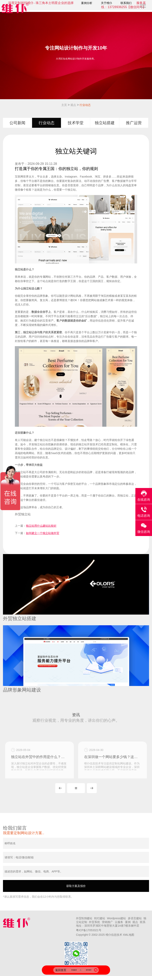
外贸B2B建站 (84, 918)
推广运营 (134, 123)
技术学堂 (76, 123)
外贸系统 (94, 922)
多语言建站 (135, 918)
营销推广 (107, 922)
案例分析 (86, 3)
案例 (128, 922)
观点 (73, 105)
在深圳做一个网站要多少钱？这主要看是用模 (112, 772)
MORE (76, 788)
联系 (142, 922)
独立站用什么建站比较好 (41, 525)
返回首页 (60, 970)
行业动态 (85, 105)
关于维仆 (106, 3)
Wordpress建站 (116, 918)
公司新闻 (17, 123)
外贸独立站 (23, 514)
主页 (64, 105)
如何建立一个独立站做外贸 (42, 533)
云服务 (119, 922)
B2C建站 (99, 918)
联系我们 (126, 3)
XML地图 (128, 934)
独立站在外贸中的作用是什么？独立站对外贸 (39, 772)
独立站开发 (85, 444)
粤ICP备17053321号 (88, 930)
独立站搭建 (105, 123)
